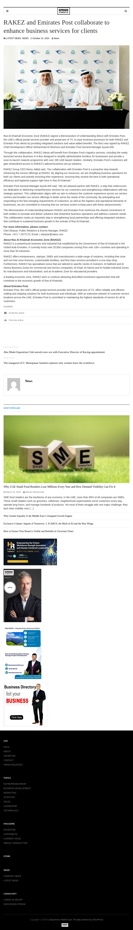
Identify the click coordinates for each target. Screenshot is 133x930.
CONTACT (9, 760)
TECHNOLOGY (11, 810)
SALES (7, 801)
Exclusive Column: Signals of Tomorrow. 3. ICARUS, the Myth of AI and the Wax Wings (48, 523)
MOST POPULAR (12, 408)
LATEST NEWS (13, 38)
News (56, 38)
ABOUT (7, 751)
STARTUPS (9, 797)
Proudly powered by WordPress (88, 919)
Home (6, 747)
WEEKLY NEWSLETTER (15, 843)
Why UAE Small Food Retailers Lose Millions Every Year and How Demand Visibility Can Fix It (59, 486)
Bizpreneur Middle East (61, 919)
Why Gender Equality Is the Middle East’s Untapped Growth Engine (38, 516)
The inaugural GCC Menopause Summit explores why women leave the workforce (49, 362)
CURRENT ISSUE (12, 838)
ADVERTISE (10, 756)
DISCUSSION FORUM (14, 904)
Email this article (14, 313)
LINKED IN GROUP (13, 900)
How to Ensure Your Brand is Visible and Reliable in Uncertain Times (38, 531)
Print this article (13, 320)
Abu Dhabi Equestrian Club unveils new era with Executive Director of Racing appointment (54, 352)
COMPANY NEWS (12, 876)
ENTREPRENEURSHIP (15, 784)
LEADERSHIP (10, 806)
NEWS (25, 38)
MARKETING (10, 793)
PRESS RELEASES (13, 765)
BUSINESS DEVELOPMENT (17, 788)
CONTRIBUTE (10, 834)
